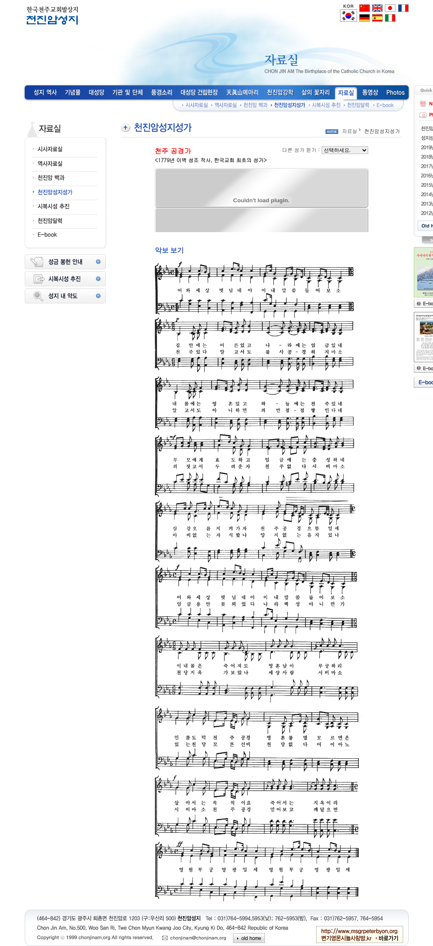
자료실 (349, 130)
